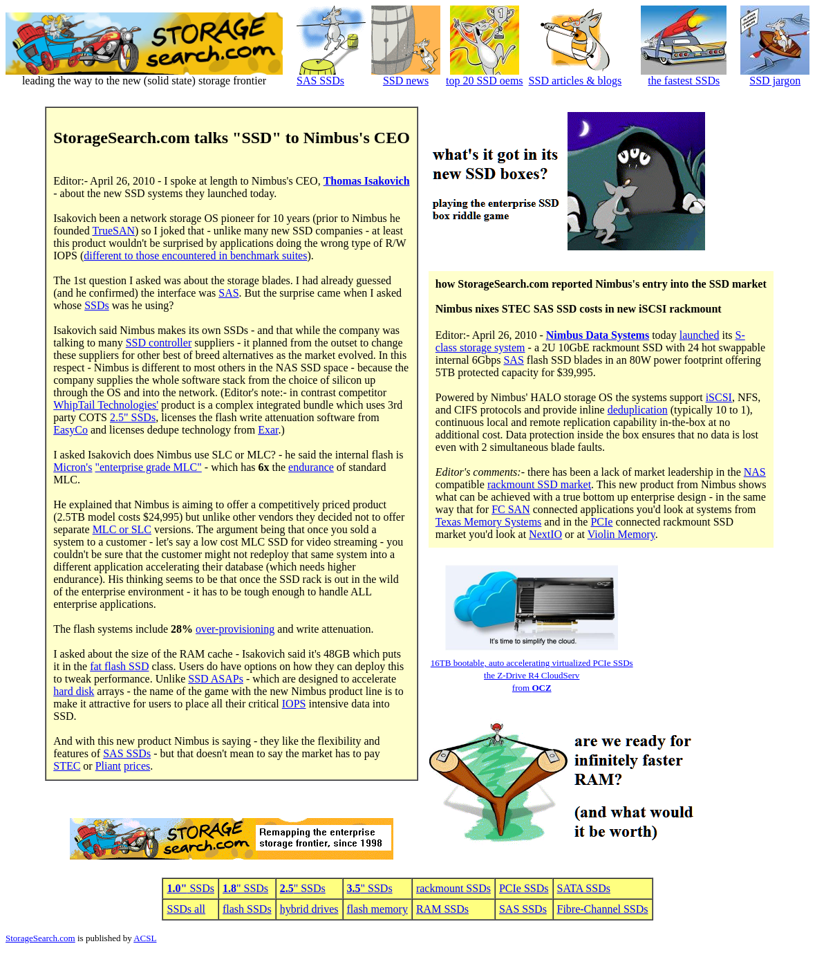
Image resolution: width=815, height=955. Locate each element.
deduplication (638, 410)
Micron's (72, 467)
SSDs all (186, 909)
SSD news (406, 80)
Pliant (108, 766)
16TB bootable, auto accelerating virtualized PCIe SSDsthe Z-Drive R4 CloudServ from (532, 675)
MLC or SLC (122, 529)
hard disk (73, 691)
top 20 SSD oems (484, 80)
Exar (268, 430)
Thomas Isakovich (367, 181)
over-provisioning (235, 629)
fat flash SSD (119, 666)
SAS (228, 293)
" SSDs (245, 888)
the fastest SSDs (684, 80)
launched (700, 335)
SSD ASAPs (215, 679)
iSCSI (719, 397)
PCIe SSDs (524, 888)
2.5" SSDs (133, 417)
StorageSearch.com (40, 938)
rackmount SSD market (539, 484)
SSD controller (159, 343)
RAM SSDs (442, 909)
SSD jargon (774, 80)
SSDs (96, 305)
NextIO (545, 534)
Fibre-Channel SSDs (602, 909)
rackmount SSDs (453, 888)
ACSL (144, 938)
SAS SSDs (320, 80)
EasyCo (70, 430)
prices (137, 766)
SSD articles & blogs (575, 80)
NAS (755, 472)
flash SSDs (247, 909)
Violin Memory (621, 534)
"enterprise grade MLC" (148, 467)
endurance (311, 467)
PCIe (601, 522)
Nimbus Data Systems (597, 335)
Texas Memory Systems (488, 522)
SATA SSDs (583, 888)
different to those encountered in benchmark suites (195, 255)
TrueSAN (113, 231)
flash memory (377, 909)
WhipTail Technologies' (105, 405)
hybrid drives (309, 909)
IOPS (294, 704)
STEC (66, 766)
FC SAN (510, 509)
